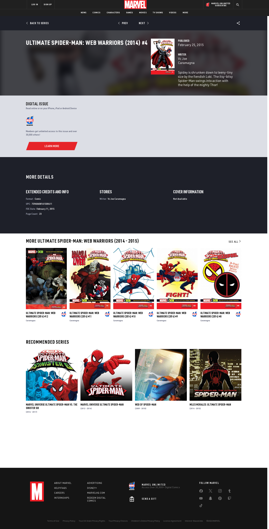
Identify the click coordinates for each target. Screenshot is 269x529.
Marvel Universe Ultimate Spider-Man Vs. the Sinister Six (51, 449)
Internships (61, 497)
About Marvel (62, 483)
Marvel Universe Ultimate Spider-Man (102, 448)
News (84, 12)
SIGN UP (48, 4)
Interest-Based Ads (194, 521)
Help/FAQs (60, 488)
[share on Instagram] (220, 491)
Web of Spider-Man (145, 448)
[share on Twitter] (210, 491)
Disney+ (92, 488)
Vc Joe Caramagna (103, 74)
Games (129, 12)
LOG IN (34, 4)
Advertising (94, 483)
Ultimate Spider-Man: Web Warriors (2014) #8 (215, 358)
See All (235, 285)
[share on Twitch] (229, 499)
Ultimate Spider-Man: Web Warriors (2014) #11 (84, 358)
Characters (113, 12)
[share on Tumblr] (229, 491)
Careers (59, 492)
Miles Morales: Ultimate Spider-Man (210, 448)
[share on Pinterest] (220, 499)
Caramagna (30, 363)
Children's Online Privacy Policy (145, 521)
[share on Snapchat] (210, 499)
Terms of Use (53, 521)
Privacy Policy (69, 521)
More (185, 12)
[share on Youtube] (201, 499)
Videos (172, 12)
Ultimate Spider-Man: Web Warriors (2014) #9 (171, 358)
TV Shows (158, 12)
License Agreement (172, 521)
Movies (143, 12)
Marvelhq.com (96, 492)
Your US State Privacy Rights (92, 521)
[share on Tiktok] (201, 506)
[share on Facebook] (201, 491)
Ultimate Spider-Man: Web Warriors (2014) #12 (40, 358)
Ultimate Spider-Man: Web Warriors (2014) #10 (128, 358)
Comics (96, 12)
